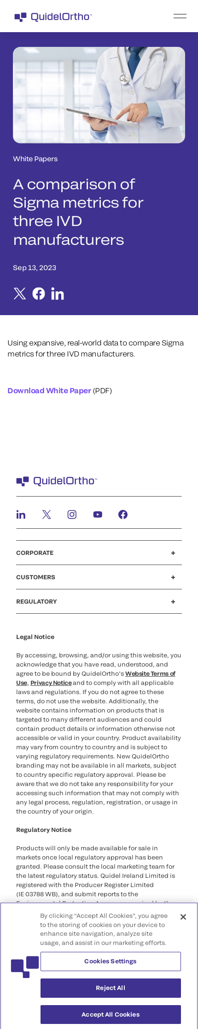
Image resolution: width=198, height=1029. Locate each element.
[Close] (183, 920)
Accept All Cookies (110, 1016)
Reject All (110, 990)
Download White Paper (49, 390)
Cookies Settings (110, 963)
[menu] (155, 16)
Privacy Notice (51, 682)
